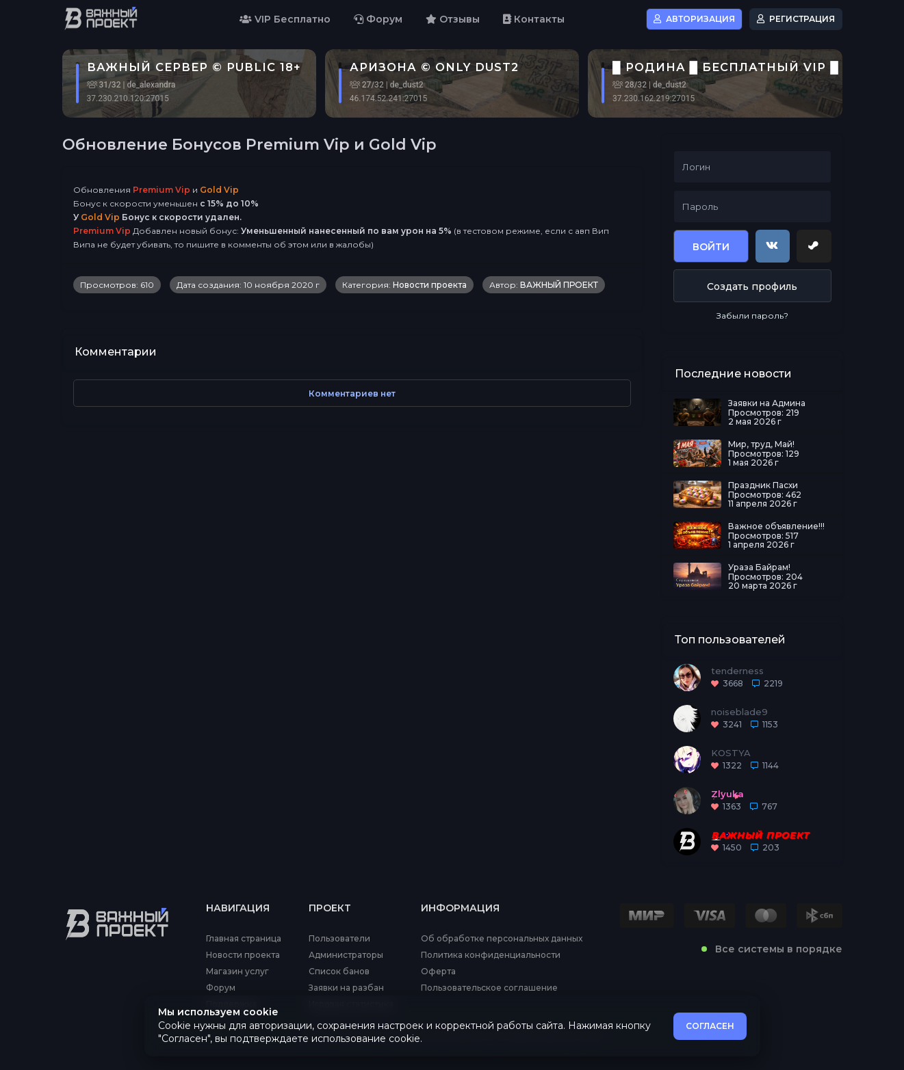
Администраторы (346, 955)
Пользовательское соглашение (489, 988)
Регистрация (796, 19)
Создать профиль (752, 286)
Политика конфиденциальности (490, 955)
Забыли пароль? (752, 315)
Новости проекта (430, 285)
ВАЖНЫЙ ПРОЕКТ (559, 285)
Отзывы (453, 19)
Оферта (438, 971)
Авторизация (694, 19)
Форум (378, 19)
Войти (711, 247)
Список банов (339, 971)
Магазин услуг (237, 971)
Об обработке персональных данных (501, 939)
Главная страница (243, 939)
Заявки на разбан (346, 988)
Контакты (534, 19)
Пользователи (339, 939)
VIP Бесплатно (285, 19)
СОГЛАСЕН (710, 1026)
